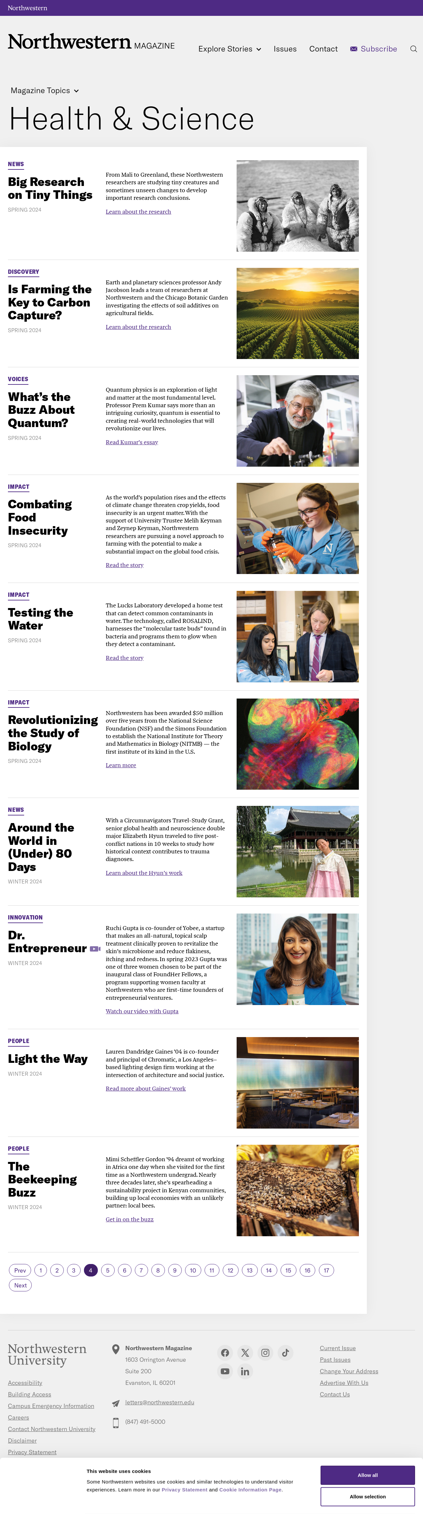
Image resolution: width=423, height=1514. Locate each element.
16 (307, 1270)
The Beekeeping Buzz (42, 1179)
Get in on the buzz (130, 1219)
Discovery (23, 271)
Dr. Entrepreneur (47, 941)
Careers (18, 1417)
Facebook (225, 1353)
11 (212, 1270)
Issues (285, 49)
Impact (18, 486)
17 (326, 1270)
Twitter (245, 1353)
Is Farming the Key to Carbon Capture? (50, 301)
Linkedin (245, 1371)
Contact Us (335, 1394)
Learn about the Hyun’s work (144, 873)
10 (193, 1270)
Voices (18, 379)
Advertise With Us (344, 1383)
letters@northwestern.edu (159, 1402)
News (16, 164)
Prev (20, 1270)
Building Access (29, 1394)
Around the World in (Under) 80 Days (41, 847)
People (18, 1041)
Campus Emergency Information (51, 1406)
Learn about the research (138, 211)
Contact (323, 49)
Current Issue (338, 1348)
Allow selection (368, 1470)
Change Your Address (349, 1371)
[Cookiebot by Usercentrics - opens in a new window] (43, 1501)
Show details (346, 1501)
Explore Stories (229, 49)
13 (249, 1270)
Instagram (265, 1353)
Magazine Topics (45, 90)
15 (288, 1270)
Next (20, 1285)
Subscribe (379, 49)
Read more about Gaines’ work (146, 1088)
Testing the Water (40, 619)
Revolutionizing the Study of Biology (53, 732)
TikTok (285, 1353)
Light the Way (48, 1058)
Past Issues (335, 1359)
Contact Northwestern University (52, 1429)
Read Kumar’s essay (132, 442)
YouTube (225, 1371)
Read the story (124, 565)
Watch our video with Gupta (142, 1011)
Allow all (368, 1449)
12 (230, 1270)
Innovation (25, 917)
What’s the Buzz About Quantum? (41, 409)
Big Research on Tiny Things (50, 188)
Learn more (121, 765)
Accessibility (25, 1383)
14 (269, 1270)
